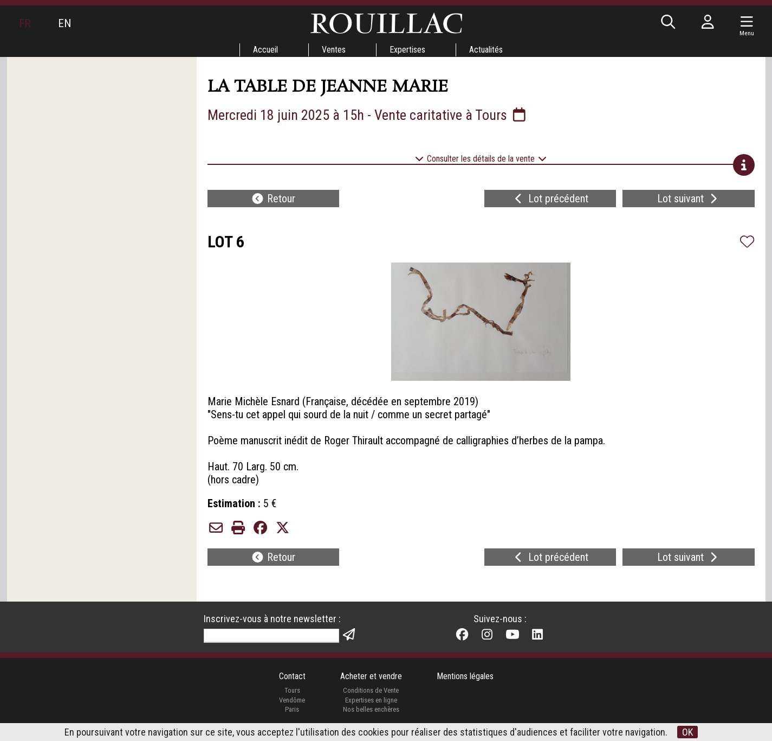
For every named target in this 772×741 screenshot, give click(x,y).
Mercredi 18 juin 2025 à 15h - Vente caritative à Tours (367, 115)
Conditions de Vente (371, 690)
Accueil (265, 49)
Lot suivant (688, 198)
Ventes (334, 49)
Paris (292, 709)
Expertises (407, 49)
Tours (292, 690)
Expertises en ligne (371, 700)
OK (687, 732)
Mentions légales (465, 676)
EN (64, 23)
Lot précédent (550, 198)
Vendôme (292, 700)
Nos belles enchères (371, 709)
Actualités (486, 49)
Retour (273, 198)
